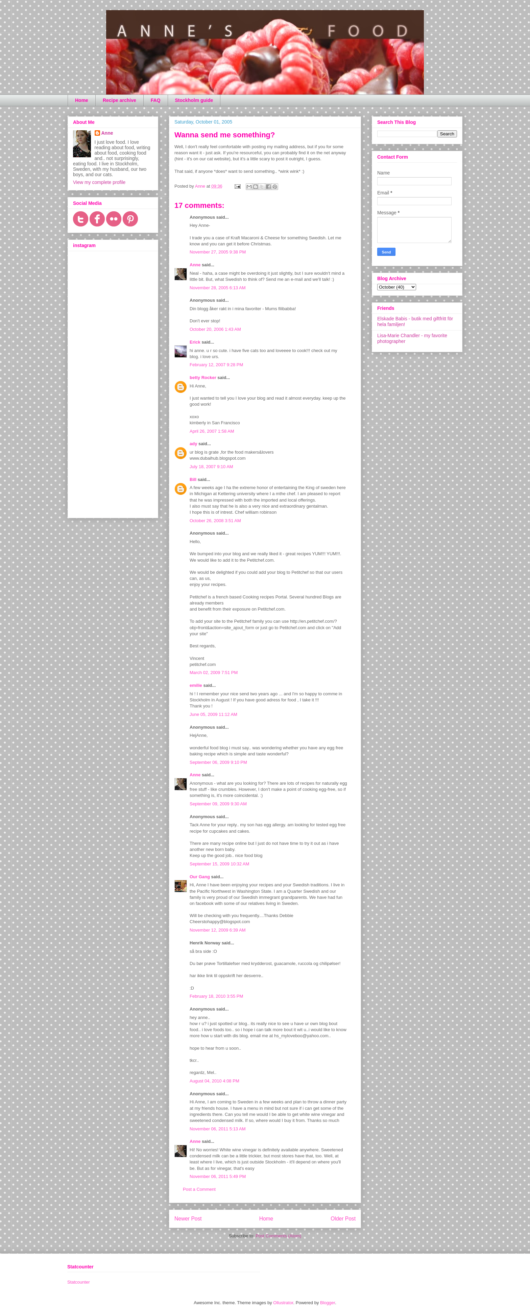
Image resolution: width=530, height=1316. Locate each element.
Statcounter (78, 1282)
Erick (195, 342)
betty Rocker (203, 377)
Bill (193, 479)
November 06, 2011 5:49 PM (218, 1176)
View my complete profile (99, 182)
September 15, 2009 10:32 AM (219, 863)
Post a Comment (199, 1189)
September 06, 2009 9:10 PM (218, 762)
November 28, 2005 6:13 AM (218, 287)
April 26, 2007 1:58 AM (212, 431)
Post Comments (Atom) (278, 1235)
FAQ (156, 100)
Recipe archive (119, 100)
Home (81, 100)
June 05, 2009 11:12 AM (213, 714)
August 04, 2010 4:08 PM (214, 1080)
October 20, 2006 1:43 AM (215, 329)
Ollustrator (283, 1302)
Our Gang (200, 876)
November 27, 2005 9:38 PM (218, 251)
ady (193, 443)
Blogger (327, 1302)
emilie (196, 685)
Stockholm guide (194, 100)
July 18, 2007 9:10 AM (211, 466)
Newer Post (188, 1218)
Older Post (343, 1218)
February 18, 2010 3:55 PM (216, 996)
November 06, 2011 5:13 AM (218, 1128)
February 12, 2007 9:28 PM (216, 364)
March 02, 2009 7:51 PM (214, 672)
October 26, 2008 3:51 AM (215, 520)
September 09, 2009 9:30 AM (218, 803)
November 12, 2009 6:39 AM (218, 930)
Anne (195, 264)
